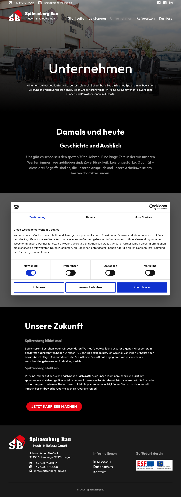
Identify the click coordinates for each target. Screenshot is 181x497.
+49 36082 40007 (43, 463)
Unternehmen (121, 18)
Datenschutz (103, 466)
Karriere (166, 18)
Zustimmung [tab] (38, 217)
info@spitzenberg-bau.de (47, 470)
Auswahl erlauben (90, 287)
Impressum (102, 461)
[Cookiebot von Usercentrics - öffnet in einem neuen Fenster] (151, 207)
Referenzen (145, 18)
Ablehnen (39, 287)
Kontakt (99, 472)
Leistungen (97, 18)
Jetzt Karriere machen (54, 406)
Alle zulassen (142, 287)
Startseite (76, 18)
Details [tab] (90, 217)
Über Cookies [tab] (143, 217)
